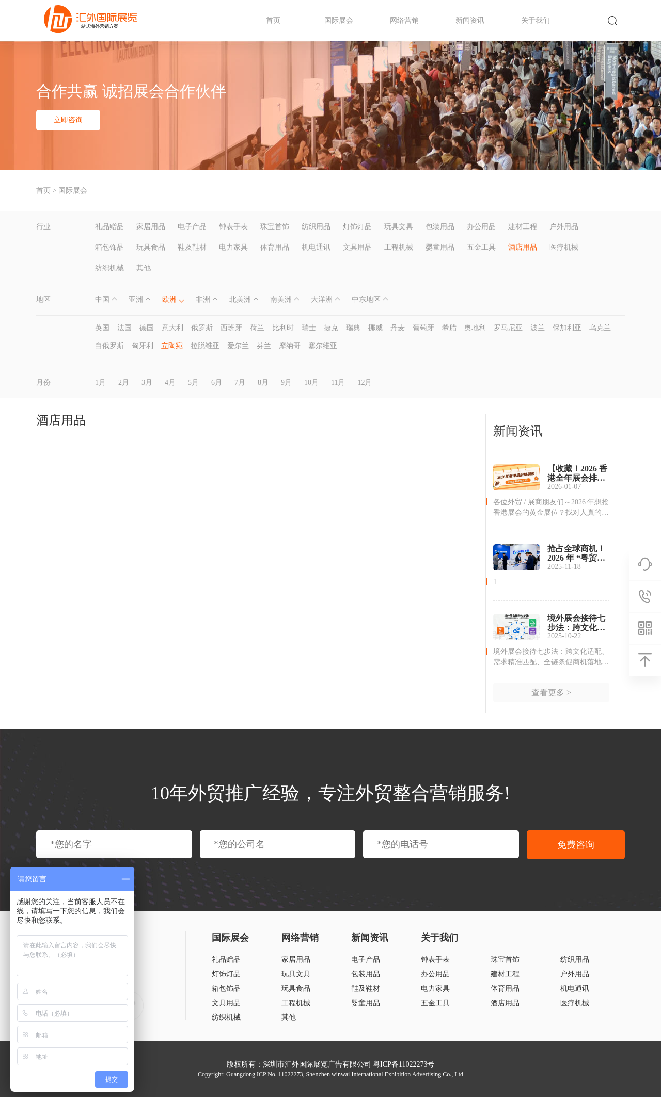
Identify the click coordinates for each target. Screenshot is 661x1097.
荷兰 (257, 328)
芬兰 (264, 346)
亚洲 (136, 299)
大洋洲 (322, 299)
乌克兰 (600, 328)
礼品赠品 (109, 227)
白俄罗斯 (109, 346)
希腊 (449, 328)
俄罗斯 (202, 328)
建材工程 (522, 227)
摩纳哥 (290, 346)
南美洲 (281, 299)
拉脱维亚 (205, 346)
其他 (143, 268)
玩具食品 (150, 247)
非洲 (203, 299)
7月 (239, 382)
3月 (146, 382)
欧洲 (169, 299)
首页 (273, 20)
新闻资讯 (469, 20)
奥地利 (475, 328)
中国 (102, 299)
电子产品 (192, 227)
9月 (286, 382)
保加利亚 (567, 328)
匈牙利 (142, 346)
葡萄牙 (423, 328)
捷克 (331, 328)
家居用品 (150, 227)
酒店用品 (522, 247)
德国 (146, 328)
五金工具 (481, 247)
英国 (102, 328)
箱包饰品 (109, 247)
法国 (124, 328)
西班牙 (231, 328)
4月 (170, 382)
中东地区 (366, 299)
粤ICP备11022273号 (403, 1064)
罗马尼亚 (508, 328)
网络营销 (404, 20)
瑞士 (309, 328)
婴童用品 (440, 247)
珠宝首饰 (274, 227)
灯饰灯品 (357, 227)
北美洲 (240, 299)
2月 (123, 382)
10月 (311, 382)
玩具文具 (398, 227)
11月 (338, 382)
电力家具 (233, 247)
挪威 (375, 328)
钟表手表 (233, 227)
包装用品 (440, 227)
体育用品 (274, 247)
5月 (193, 382)
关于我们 (535, 20)
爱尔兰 (238, 346)
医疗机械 (563, 247)
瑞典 (353, 328)
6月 (216, 382)
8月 (263, 382)
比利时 (283, 328)
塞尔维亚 (322, 346)
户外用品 (563, 227)
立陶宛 (172, 346)
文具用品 (357, 247)
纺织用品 (316, 227)
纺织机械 (109, 268)
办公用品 (481, 227)
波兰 (537, 328)
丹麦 (397, 328)
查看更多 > (551, 692)
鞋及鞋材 (192, 247)
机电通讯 (316, 247)
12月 (364, 382)
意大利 (172, 328)
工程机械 (398, 247)
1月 (100, 382)
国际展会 (338, 20)
